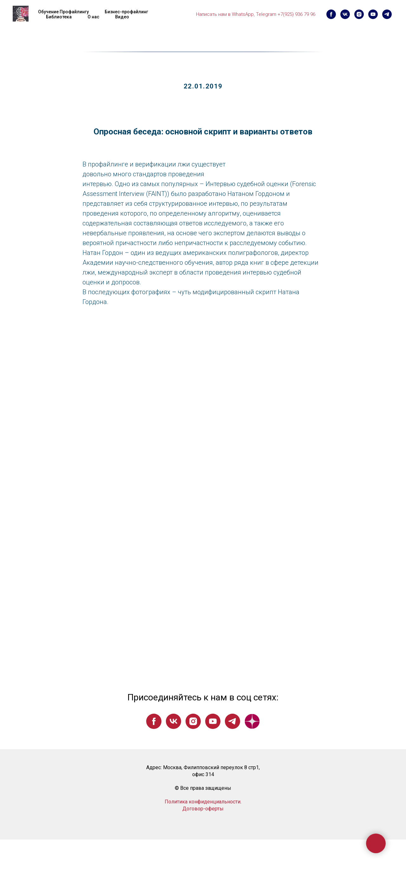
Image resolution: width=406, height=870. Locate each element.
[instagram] (359, 14)
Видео (122, 16)
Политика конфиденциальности (202, 802)
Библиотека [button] (59, 16)
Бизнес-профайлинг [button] (126, 11)
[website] (252, 721)
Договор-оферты (203, 809)
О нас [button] (93, 16)
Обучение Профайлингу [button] (63, 11)
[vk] (345, 14)
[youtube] (373, 14)
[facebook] (331, 14)
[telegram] (387, 14)
